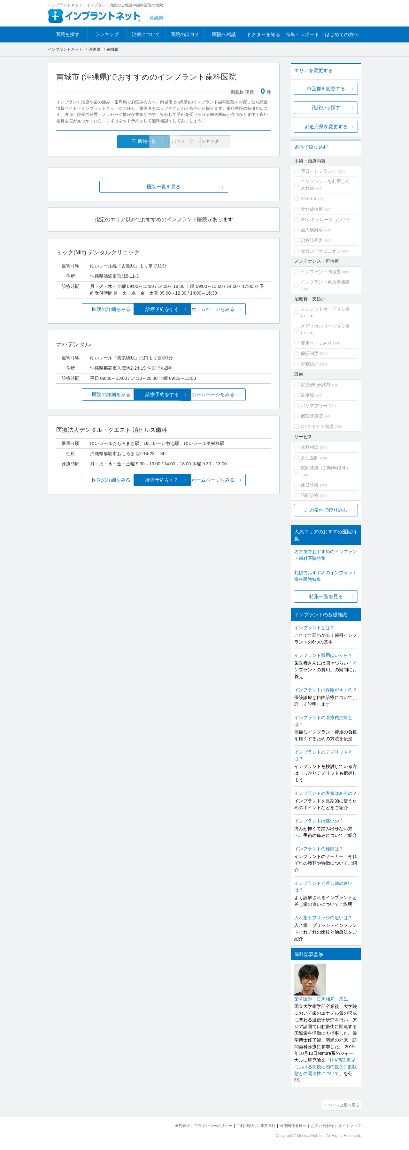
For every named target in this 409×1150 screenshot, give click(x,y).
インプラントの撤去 (321, 271)
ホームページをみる (235, 309)
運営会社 (169, 1124)
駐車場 (307, 395)
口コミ (167, 141)
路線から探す (326, 107)
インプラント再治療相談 (325, 281)
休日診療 (310, 485)
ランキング (107, 34)
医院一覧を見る (164, 187)
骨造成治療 (312, 209)
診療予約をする (164, 309)
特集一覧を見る (326, 596)
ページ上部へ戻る (343, 1104)
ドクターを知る (263, 34)
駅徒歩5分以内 (315, 384)
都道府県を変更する (326, 126)
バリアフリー (314, 405)
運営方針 (261, 1124)
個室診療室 (312, 415)
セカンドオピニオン (321, 250)
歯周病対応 (312, 229)
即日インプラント (318, 171)
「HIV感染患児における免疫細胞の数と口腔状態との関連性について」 (325, 1066)
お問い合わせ (319, 1124)
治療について (146, 34)
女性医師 (310, 457)
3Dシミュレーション (321, 219)
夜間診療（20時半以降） (326, 467)
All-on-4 (308, 198)
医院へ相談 (224, 34)
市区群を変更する (326, 88)
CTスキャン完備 (317, 426)
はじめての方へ (342, 34)
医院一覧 (100, 141)
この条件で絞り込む (326, 510)
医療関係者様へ (288, 1124)
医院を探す (68, 34)
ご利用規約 (238, 1124)
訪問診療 (310, 495)
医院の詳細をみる (92, 309)
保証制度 (310, 353)
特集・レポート (302, 34)
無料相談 (310, 447)
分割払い (310, 363)
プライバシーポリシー (202, 1124)
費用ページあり (316, 343)
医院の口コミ (185, 34)
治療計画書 (312, 240)
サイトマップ (348, 1124)
